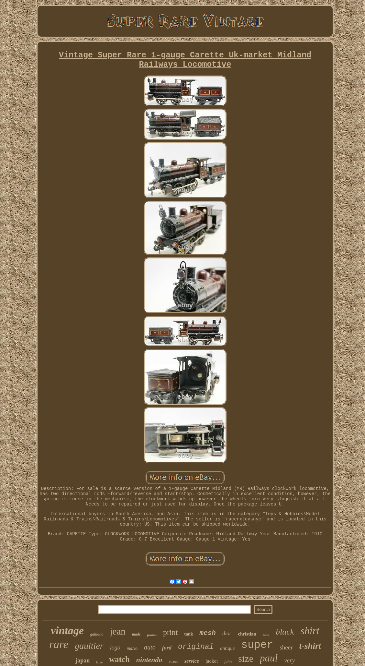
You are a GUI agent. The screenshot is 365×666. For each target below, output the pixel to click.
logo (115, 647)
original (196, 647)
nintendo (149, 660)
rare (58, 644)
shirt (309, 630)
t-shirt (310, 646)
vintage (67, 630)
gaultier (89, 646)
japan (82, 660)
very (289, 660)
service (191, 661)
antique (227, 648)
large (99, 662)
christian (247, 633)
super (257, 645)
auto (150, 647)
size (245, 658)
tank (188, 634)
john (228, 661)
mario (132, 648)
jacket (211, 661)
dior (226, 633)
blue (266, 635)
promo (152, 635)
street (173, 661)
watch (119, 659)
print (170, 632)
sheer (286, 647)
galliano (97, 634)
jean (118, 631)
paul (269, 658)
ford (166, 648)
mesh (207, 633)
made (136, 634)
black (285, 631)
